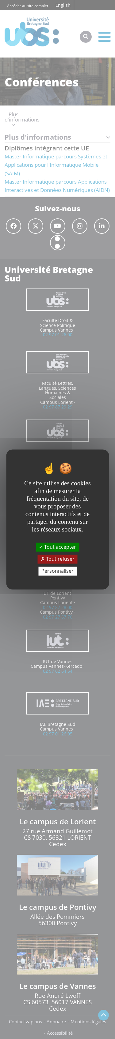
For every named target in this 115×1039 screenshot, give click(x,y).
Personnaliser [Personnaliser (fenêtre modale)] (57, 570)
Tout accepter (57, 546)
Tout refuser (58, 558)
